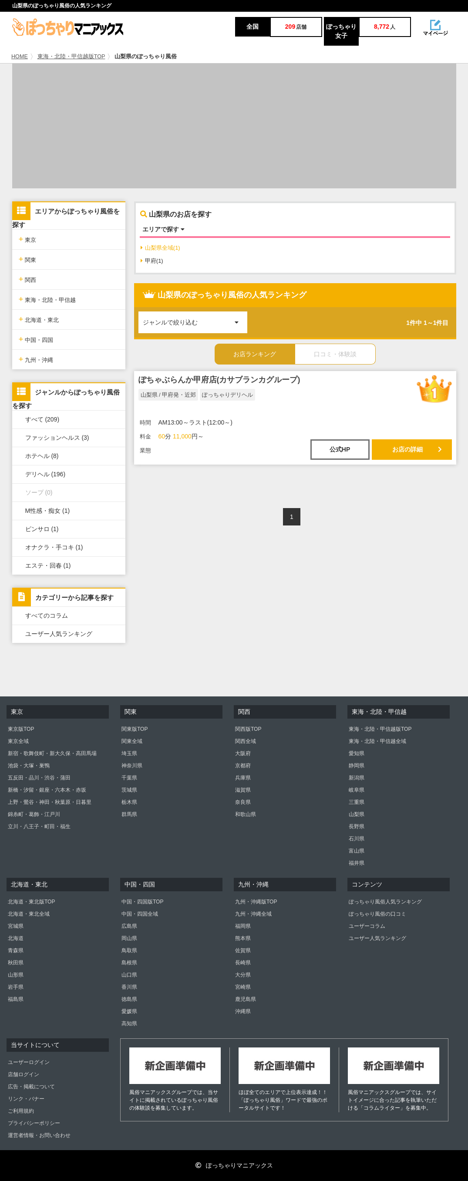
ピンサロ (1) (42, 528)
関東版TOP (134, 729)
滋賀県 (243, 790)
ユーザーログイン (29, 1062)
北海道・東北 (39, 319)
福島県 (16, 999)
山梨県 (356, 814)
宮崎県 (243, 987)
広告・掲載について (31, 1087)
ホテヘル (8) (42, 455)
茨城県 (129, 790)
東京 (28, 239)
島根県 (129, 963)
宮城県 (16, 926)
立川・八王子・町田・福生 (39, 826)
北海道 (16, 938)
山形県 (16, 975)
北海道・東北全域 (29, 914)
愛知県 (356, 753)
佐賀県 (243, 950)
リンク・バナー (26, 1099)
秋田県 (16, 963)
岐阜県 (356, 790)
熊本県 (243, 938)
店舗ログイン (23, 1074)
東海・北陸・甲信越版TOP (71, 57)
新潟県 (356, 778)
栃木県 (129, 802)
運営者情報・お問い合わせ (39, 1135)
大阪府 (243, 753)
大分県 (243, 975)
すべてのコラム (46, 615)
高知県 (129, 1023)
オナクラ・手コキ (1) (54, 547)
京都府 (243, 766)
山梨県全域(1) (160, 247)
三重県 (356, 802)
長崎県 (243, 963)
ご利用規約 (21, 1111)
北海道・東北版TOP (31, 902)
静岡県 (356, 766)
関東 (28, 259)
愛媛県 (129, 1011)
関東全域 (131, 741)
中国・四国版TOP (142, 902)
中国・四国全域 (139, 914)
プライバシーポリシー (34, 1123)
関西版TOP (248, 729)
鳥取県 (129, 950)
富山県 (356, 851)
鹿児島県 (245, 999)
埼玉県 (129, 753)
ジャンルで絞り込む (195, 318)
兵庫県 (243, 778)
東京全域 (18, 741)
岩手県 (16, 987)
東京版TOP (21, 729)
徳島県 (129, 999)
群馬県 (129, 814)
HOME (19, 57)
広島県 (129, 926)
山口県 (129, 975)
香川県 (129, 987)
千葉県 (129, 778)
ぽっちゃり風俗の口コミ (377, 914)
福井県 (356, 863)
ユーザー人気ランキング (58, 633)
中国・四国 (36, 339)
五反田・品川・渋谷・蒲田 (39, 778)
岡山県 (129, 938)
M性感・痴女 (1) (47, 510)
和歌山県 (245, 814)
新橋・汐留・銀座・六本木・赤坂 (47, 790)
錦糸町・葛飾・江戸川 (34, 814)
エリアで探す (163, 229)
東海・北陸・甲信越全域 (377, 741)
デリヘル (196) (45, 474)
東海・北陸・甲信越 (47, 299)
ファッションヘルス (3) (57, 437)
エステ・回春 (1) (48, 565)
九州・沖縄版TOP (256, 902)
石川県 (356, 839)
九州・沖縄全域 (253, 914)
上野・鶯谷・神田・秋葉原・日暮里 (49, 802)
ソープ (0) (39, 492)
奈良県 (243, 802)
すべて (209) (42, 419)
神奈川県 (131, 766)
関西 (28, 279)
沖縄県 (243, 1011)
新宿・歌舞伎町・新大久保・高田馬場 (52, 753)
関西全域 (245, 741)
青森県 (16, 950)
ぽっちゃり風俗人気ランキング (385, 902)
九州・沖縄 (36, 359)
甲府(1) (152, 261)
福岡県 (243, 926)
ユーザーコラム (367, 926)
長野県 (356, 826)
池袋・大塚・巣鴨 (29, 766)
